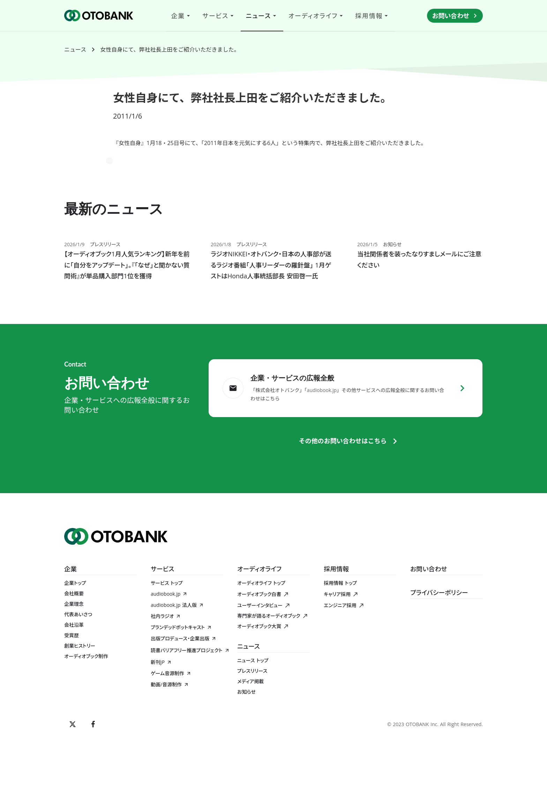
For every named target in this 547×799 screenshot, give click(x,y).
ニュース (75, 49)
